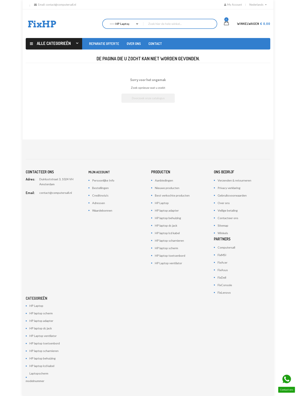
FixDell (222, 277)
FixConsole (225, 285)
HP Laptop (162, 203)
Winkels (223, 233)
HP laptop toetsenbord (170, 255)
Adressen (98, 203)
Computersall (226, 247)
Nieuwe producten (167, 188)
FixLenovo (224, 292)
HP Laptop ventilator (168, 263)
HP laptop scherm (166, 248)
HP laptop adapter (167, 210)
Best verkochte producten (172, 195)
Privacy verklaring (229, 188)
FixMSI (222, 255)
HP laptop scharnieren (169, 240)
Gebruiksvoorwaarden (232, 195)
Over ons (224, 203)
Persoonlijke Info (103, 180)
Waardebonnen (102, 210)
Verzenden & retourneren (234, 180)
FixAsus (223, 270)
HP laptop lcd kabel (167, 233)
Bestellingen (100, 188)
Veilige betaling (228, 210)
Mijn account (99, 172)
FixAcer (222, 262)
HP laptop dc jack (166, 225)
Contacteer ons (228, 218)
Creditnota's (100, 195)
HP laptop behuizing (168, 218)
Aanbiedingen (164, 180)
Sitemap (223, 225)
